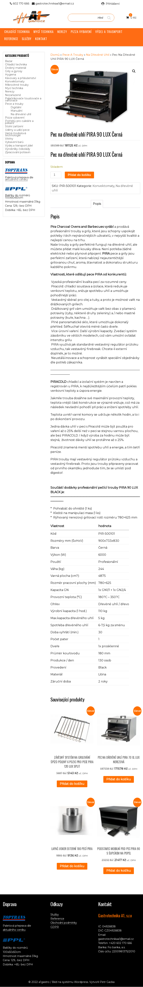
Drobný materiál (15, 68)
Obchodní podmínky (63, 922)
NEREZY (62, 31)
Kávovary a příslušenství (20, 78)
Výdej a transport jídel (19, 145)
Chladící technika (16, 64)
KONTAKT (41, 39)
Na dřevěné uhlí (21, 114)
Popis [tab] (97, 204)
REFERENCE (11, 39)
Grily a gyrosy (13, 71)
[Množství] (55, 175)
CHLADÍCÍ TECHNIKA (17, 31)
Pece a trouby (14, 103)
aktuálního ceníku (16, 179)
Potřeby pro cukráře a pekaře (19, 122)
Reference (57, 918)
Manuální (16, 110)
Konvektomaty (15, 81)
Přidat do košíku (79, 174)
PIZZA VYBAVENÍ (81, 31)
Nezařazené (13, 95)
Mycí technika (14, 88)
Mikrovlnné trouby (17, 84)
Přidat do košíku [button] (72, 784)
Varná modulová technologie (15, 134)
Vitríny (9, 138)
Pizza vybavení (14, 117)
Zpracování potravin (17, 152)
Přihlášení (113, 3)
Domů (55, 54)
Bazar (8, 61)
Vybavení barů (14, 142)
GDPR (54, 927)
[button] (134, 71)
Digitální (16, 107)
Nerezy (10, 91)
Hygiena (10, 74)
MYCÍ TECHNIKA (44, 31)
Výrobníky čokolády (17, 149)
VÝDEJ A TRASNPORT (109, 31)
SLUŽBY (26, 39)
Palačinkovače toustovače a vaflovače (23, 99)
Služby (54, 914)
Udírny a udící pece (17, 130)
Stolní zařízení (14, 126)
